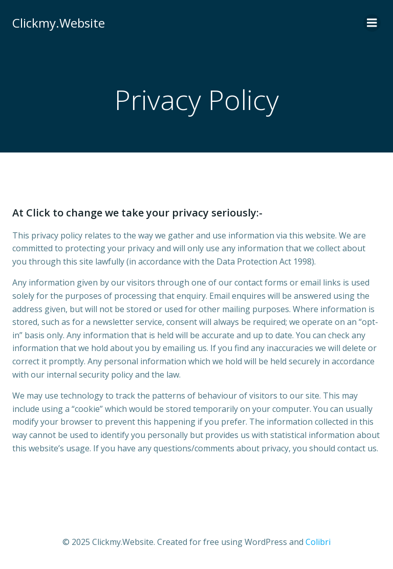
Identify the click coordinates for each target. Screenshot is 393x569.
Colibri (318, 542)
